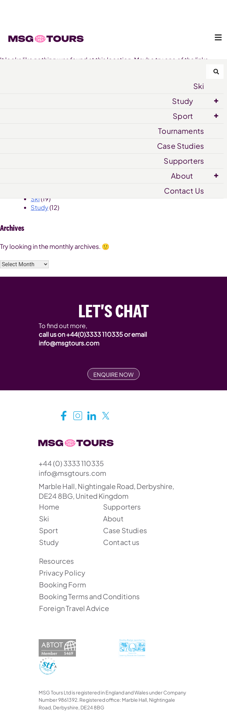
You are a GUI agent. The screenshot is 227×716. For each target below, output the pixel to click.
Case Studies (180, 145)
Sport (183, 116)
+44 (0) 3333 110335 (71, 463)
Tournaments (181, 131)
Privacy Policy (62, 572)
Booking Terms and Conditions (89, 596)
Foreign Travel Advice (74, 608)
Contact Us (184, 190)
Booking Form (62, 584)
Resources (56, 560)
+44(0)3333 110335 (94, 334)
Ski (198, 86)
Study (182, 101)
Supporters (184, 160)
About (182, 175)
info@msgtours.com (69, 343)
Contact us (121, 542)
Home (49, 506)
